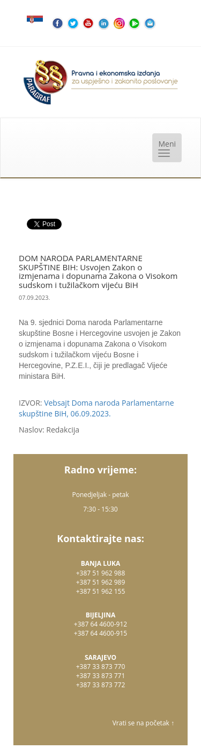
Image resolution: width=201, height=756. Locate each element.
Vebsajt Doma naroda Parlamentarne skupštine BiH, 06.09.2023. (96, 408)
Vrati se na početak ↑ (143, 723)
